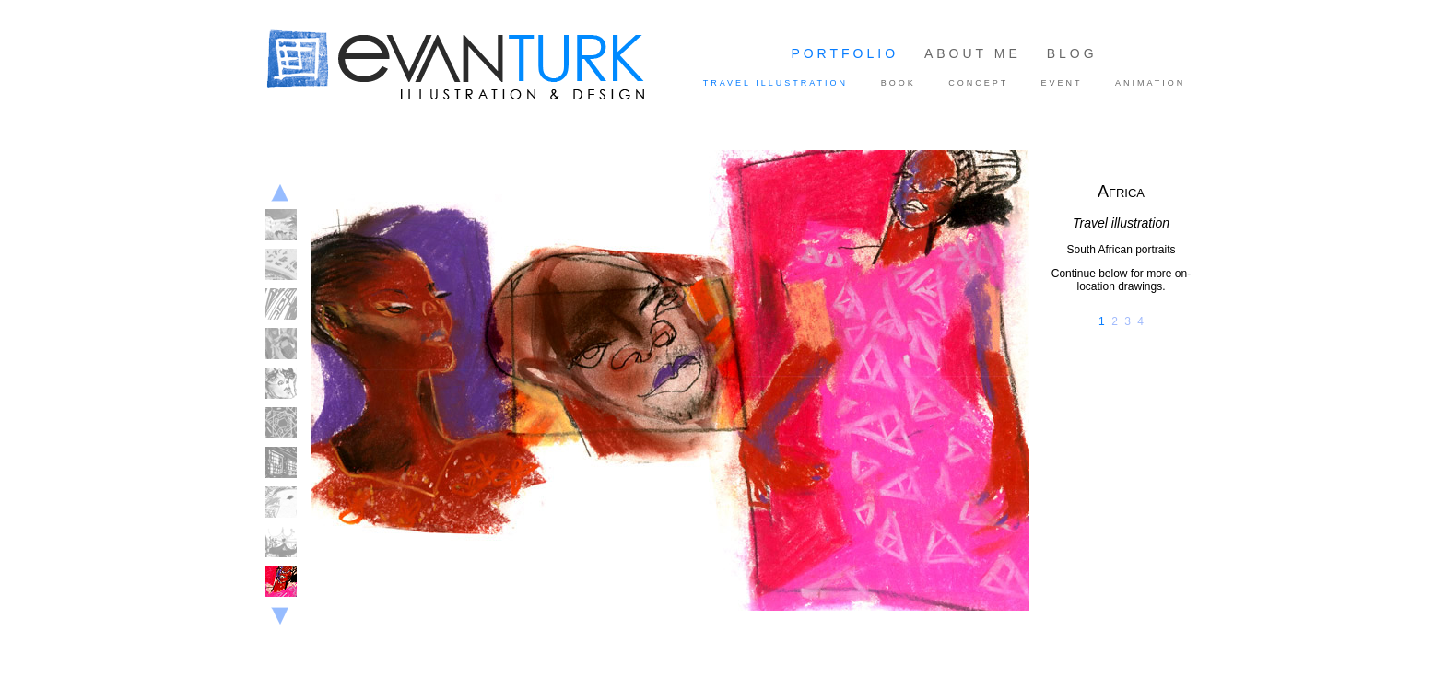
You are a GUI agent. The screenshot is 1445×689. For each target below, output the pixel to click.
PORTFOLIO (845, 53)
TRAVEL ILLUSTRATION (775, 83)
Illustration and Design (491, 67)
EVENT (1062, 83)
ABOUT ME (972, 53)
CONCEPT (978, 83)
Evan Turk (303, 121)
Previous (279, 193)
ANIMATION (1150, 83)
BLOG (1072, 53)
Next (279, 619)
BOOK (898, 83)
